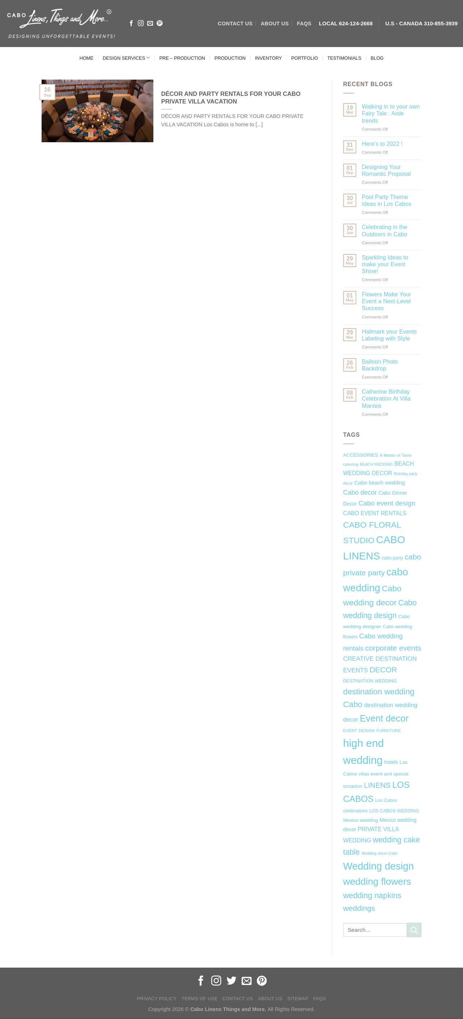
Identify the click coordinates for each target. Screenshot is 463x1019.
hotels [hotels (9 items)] (391, 762)
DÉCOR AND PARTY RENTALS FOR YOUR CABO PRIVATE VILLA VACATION (231, 97)
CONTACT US (235, 23)
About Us (270, 998)
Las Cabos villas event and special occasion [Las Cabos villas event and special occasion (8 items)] (376, 774)
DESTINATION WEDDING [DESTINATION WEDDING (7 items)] (370, 681)
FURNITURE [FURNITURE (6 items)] (389, 730)
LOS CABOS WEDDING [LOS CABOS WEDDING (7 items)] (394, 810)
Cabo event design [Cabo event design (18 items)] (386, 503)
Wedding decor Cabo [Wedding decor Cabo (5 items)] (379, 853)
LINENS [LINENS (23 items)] (377, 785)
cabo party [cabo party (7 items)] (392, 558)
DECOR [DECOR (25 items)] (383, 669)
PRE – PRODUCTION (182, 58)
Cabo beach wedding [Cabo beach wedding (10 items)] (379, 482)
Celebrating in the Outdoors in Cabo (384, 230)
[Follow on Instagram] (141, 23)
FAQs (304, 23)
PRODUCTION (230, 58)
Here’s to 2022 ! (382, 144)
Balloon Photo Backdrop (380, 365)
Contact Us (237, 998)
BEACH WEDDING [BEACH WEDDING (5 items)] (376, 464)
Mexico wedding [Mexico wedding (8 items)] (360, 820)
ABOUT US (275, 23)
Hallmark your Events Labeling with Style (389, 335)
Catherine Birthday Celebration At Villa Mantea (386, 399)
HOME (86, 58)
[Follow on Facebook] (131, 23)
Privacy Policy (157, 998)
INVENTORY (268, 58)
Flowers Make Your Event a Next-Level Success (386, 301)
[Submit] (414, 930)
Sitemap (297, 998)
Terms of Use (199, 998)
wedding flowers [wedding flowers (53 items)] (377, 881)
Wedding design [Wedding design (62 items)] (378, 866)
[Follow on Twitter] (231, 981)
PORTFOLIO (304, 58)
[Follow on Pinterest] (159, 23)
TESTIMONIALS (344, 58)
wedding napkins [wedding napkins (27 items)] (372, 895)
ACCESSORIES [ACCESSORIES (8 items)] (360, 455)
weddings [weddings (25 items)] (359, 908)
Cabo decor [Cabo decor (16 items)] (360, 492)
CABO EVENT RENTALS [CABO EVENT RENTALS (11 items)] (375, 513)
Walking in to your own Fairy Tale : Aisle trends (391, 113)
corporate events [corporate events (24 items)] (393, 648)
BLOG (377, 58)
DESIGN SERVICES (126, 57)
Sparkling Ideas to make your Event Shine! (385, 264)
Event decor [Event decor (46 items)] (384, 718)
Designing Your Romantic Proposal (386, 170)
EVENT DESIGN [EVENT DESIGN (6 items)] (359, 730)
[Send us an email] (150, 23)
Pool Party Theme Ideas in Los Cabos (386, 200)
